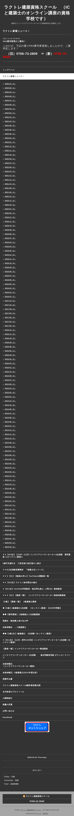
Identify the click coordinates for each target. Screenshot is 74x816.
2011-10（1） (10, 514)
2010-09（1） (10, 530)
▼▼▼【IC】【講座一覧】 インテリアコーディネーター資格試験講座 (34, 595)
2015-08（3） (10, 376)
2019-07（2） (10, 238)
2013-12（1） (10, 430)
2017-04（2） (10, 317)
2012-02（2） (10, 497)
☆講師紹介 (7, 698)
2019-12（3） (10, 217)
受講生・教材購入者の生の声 (15, 621)
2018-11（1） (10, 259)
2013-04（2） (10, 463)
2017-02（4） (10, 326)
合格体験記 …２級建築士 (15, 627)
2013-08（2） (10, 447)
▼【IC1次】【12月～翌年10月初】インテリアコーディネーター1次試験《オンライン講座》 (37, 641)
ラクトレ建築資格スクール (30, 810)
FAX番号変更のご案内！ (14, 41)
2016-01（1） (10, 367)
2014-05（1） (10, 422)
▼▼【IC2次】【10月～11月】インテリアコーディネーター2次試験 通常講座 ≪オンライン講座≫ (36, 556)
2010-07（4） (10, 539)
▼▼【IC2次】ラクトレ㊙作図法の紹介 (20, 582)
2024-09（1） (10, 96)
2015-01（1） (10, 397)
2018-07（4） (10, 276)
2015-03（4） (10, 388)
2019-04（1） (10, 242)
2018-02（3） (10, 292)
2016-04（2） (10, 355)
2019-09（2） (10, 230)
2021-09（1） (10, 188)
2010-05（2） (10, 543)
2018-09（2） (10, 267)
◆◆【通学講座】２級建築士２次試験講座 (21, 614)
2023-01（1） (10, 142)
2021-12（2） (10, 176)
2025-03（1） (10, 92)
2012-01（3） (10, 501)
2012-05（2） (10, 493)
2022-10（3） (10, 155)
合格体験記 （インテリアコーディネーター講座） (38, 665)
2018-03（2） (10, 288)
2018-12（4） (10, 255)
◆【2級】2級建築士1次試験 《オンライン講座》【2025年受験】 (32, 608)
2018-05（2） (10, 284)
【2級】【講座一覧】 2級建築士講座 (19, 602)
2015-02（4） (10, 393)
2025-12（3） (10, 84)
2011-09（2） (10, 518)
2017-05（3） (10, 313)
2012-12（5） (10, 476)
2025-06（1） (10, 88)
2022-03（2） (10, 171)
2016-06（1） (10, 351)
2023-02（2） (10, 138)
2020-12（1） (10, 196)
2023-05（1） (10, 134)
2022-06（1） (10, 167)
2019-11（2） (10, 221)
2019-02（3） (10, 251)
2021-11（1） (10, 180)
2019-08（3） (10, 234)
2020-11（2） (10, 201)
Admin (45, 813)
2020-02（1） (10, 213)
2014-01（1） (10, 426)
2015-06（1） (10, 384)
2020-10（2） (10, 205)
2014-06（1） (10, 418)
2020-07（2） (10, 209)
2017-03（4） (10, 322)
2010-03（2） (10, 547)
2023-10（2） (10, 121)
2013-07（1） (10, 451)
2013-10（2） (10, 438)
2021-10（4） (10, 184)
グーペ (38, 813)
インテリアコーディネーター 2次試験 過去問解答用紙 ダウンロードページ (36, 656)
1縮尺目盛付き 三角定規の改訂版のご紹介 (22, 563)
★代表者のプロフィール (13, 692)
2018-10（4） (10, 263)
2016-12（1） (10, 330)
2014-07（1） (10, 413)
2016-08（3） (10, 347)
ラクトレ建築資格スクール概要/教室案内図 (22, 685)
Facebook (7, 717)
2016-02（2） (10, 363)
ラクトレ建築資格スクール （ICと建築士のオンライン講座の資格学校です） (37, 13)
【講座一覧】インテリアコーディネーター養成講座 (25, 649)
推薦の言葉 (7, 704)
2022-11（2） (10, 151)
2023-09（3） (10, 125)
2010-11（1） (10, 526)
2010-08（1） (10, 534)
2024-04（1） (10, 109)
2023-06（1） (10, 130)
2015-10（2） (10, 372)
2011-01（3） (10, 522)
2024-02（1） (10, 113)
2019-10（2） (10, 226)
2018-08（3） (10, 272)
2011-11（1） (10, 509)
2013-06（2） (10, 455)
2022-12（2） (10, 146)
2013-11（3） (10, 434)
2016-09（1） (10, 342)
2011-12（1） (10, 505)
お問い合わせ (8, 711)
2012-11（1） (10, 480)
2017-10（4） (10, 305)
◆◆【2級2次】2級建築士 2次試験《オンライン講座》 (27, 634)
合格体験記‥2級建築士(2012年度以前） (21, 673)
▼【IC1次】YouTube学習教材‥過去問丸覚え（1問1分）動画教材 (32, 589)
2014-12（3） (10, 401)
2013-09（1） (10, 443)
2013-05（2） (10, 459)
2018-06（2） (10, 280)
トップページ (8, 70)
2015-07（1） (10, 380)
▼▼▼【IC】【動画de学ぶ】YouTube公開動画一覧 (26, 576)
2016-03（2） (10, 359)
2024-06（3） (10, 105)
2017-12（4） (10, 301)
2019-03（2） (10, 246)
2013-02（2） (10, 472)
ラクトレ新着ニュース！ (13, 76)
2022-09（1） (10, 159)
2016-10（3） (10, 338)
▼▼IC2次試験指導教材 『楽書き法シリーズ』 (24, 570)
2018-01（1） (10, 297)
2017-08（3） (10, 309)
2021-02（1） (10, 192)
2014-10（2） (10, 405)
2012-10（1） (10, 484)
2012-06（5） (10, 488)
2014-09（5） (10, 409)
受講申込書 (7, 679)
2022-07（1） (10, 163)
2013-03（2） (10, 468)
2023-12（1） (10, 117)
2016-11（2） (10, 334)
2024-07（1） (10, 100)
